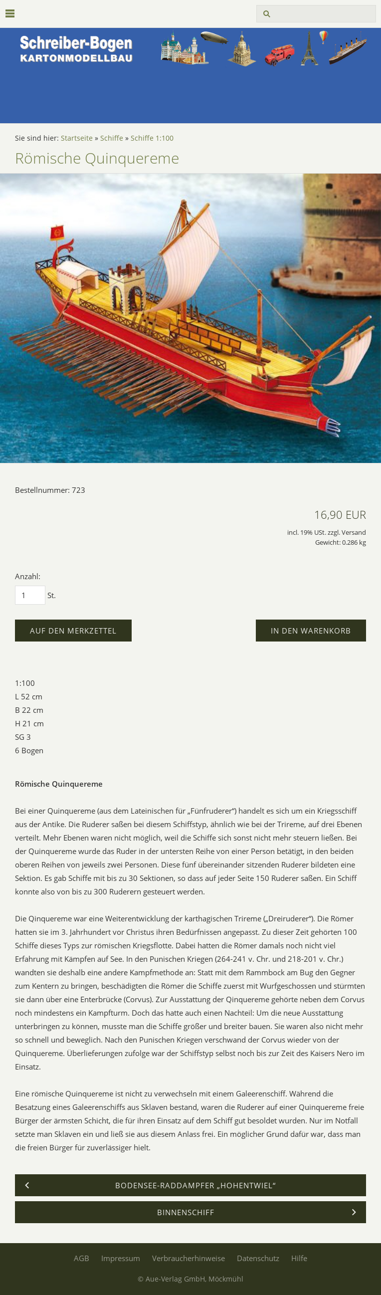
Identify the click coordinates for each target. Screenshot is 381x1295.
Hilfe (299, 1258)
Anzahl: (27, 576)
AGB (81, 1258)
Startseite (77, 138)
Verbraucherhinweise (188, 1258)
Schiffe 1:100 (152, 138)
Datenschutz (258, 1258)
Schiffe (111, 138)
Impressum (120, 1258)
